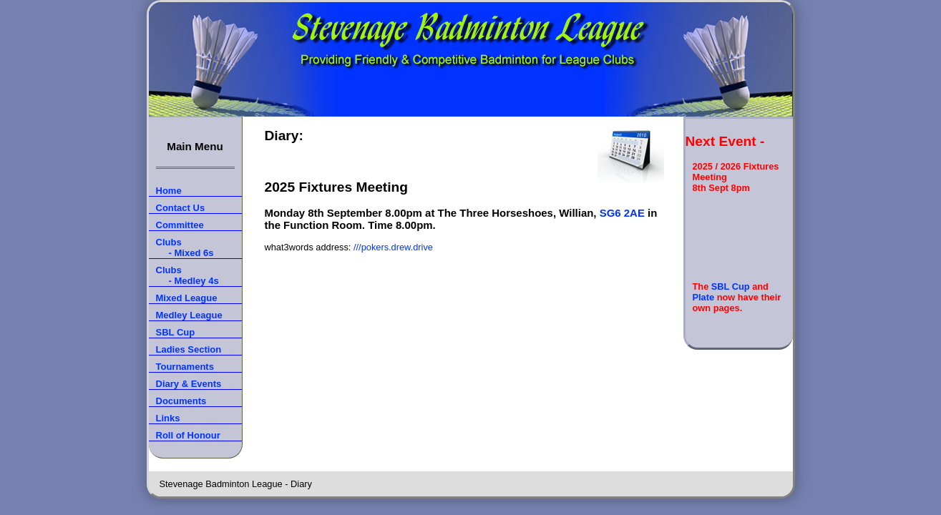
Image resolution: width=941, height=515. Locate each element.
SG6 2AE (622, 213)
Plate (704, 297)
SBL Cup (730, 286)
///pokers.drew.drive (393, 247)
